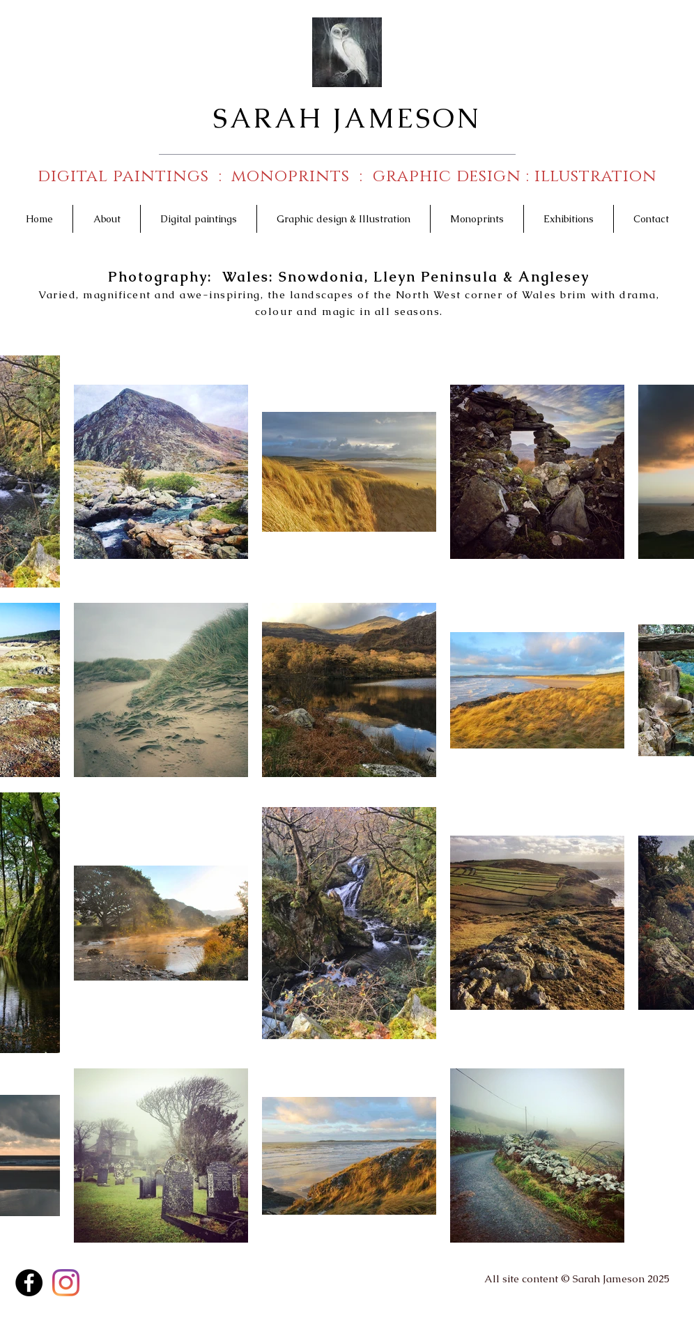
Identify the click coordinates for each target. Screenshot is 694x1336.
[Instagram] (65, 1282)
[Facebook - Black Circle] (29, 1282)
